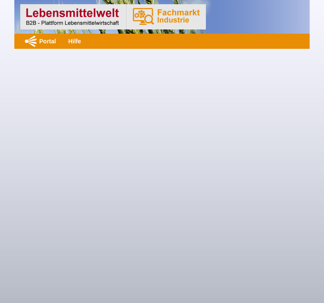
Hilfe (74, 41)
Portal (47, 41)
